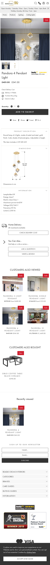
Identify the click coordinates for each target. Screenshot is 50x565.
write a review (28, 254)
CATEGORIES (8, 476)
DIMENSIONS (25, 148)
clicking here (31, 552)
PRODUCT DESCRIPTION (25, 131)
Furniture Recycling (9, 96)
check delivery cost (28, 233)
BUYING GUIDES (10, 491)
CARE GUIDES (8, 486)
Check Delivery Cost (8, 89)
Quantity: (5, 106)
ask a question (28, 249)
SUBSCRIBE (25, 460)
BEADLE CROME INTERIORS (14, 472)
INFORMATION (25, 191)
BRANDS (6, 481)
